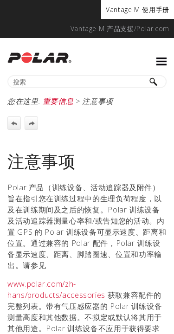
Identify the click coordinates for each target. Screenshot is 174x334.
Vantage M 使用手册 (137, 9)
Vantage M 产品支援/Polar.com (120, 28)
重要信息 (58, 101)
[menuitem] (137, 9)
